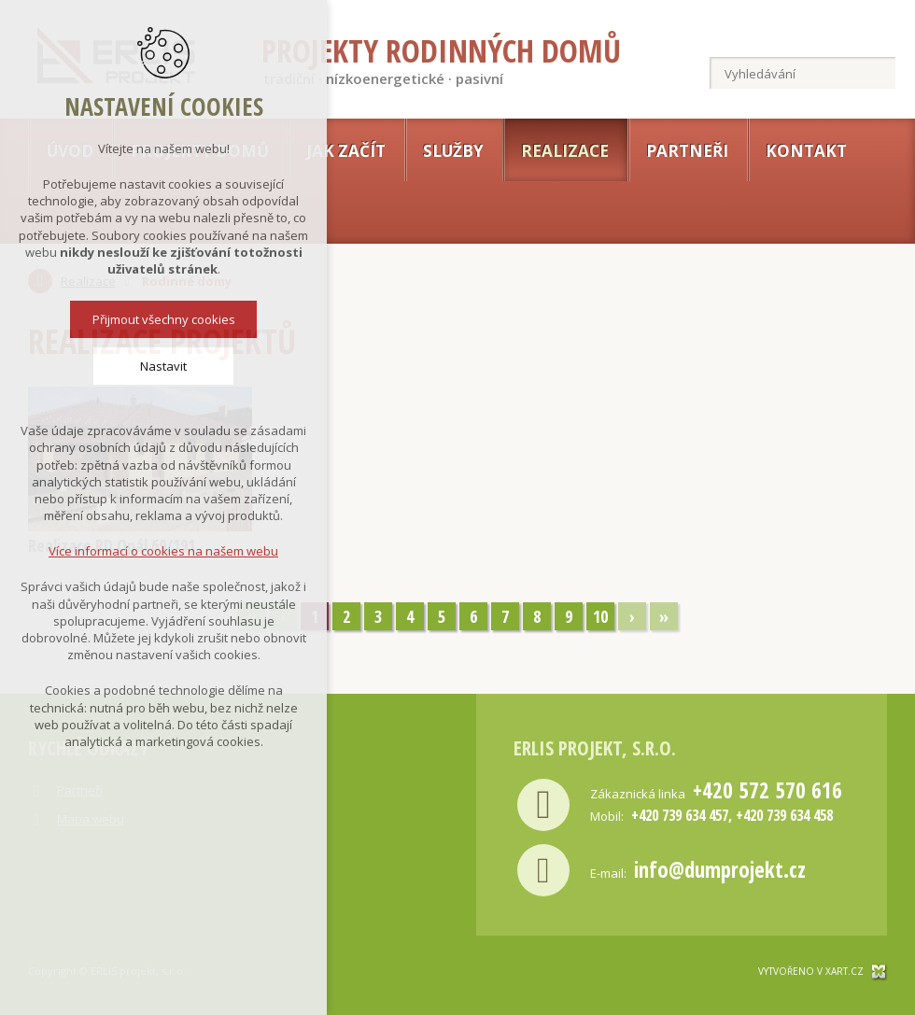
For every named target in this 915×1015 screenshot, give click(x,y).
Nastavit (163, 364)
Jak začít (346, 151)
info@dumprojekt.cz (720, 869)
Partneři (687, 151)
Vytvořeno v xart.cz (811, 971)
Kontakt (806, 151)
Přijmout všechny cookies (163, 317)
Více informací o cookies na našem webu (163, 549)
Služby (453, 151)
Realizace (565, 151)
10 (600, 616)
